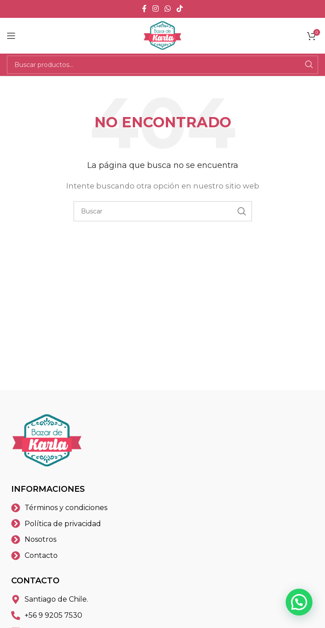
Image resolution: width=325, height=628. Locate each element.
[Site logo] (162, 35)
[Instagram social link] (155, 9)
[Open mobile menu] (11, 36)
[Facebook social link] (144, 9)
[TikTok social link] (180, 9)
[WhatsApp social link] (168, 9)
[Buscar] (162, 64)
